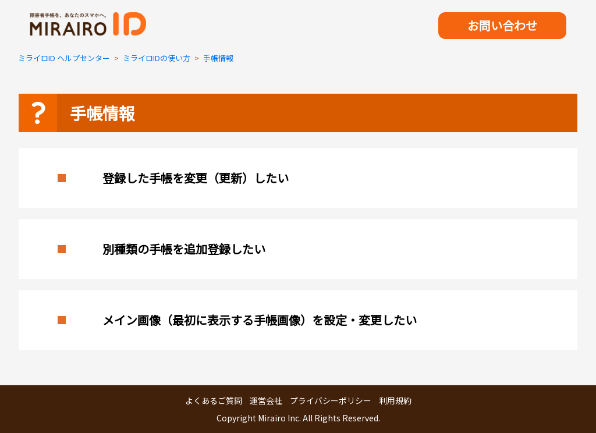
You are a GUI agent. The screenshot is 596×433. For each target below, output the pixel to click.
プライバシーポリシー (330, 400)
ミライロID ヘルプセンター (64, 57)
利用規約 (395, 400)
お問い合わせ (502, 25)
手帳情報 (218, 57)
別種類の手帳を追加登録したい (183, 248)
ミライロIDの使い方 (156, 57)
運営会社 (266, 400)
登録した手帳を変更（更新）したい (195, 177)
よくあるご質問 (213, 400)
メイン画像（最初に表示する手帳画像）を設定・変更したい (259, 319)
